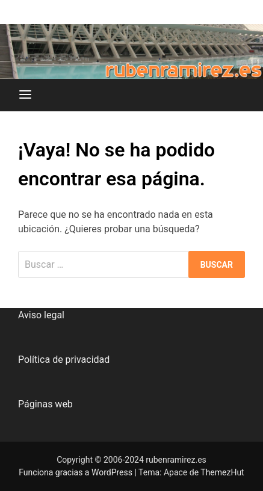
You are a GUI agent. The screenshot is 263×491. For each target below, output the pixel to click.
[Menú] (25, 95)
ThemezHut (222, 472)
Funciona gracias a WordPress (76, 472)
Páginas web (45, 404)
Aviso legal (41, 315)
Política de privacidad (64, 359)
